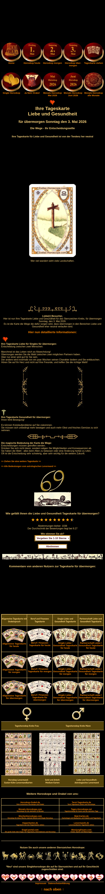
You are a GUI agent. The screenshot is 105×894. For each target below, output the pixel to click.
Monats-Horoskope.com (30, 810)
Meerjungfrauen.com (81, 831)
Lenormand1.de (81, 824)
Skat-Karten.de (81, 817)
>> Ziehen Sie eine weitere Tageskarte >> (21, 461)
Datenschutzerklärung (59, 883)
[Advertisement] (52, 21)
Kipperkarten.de (30, 824)
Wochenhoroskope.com (30, 817)
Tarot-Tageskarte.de (81, 803)
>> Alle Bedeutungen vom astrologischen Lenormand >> (28, 466)
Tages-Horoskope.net (81, 810)
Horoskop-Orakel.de (30, 803)
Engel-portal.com (30, 831)
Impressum (40, 883)
